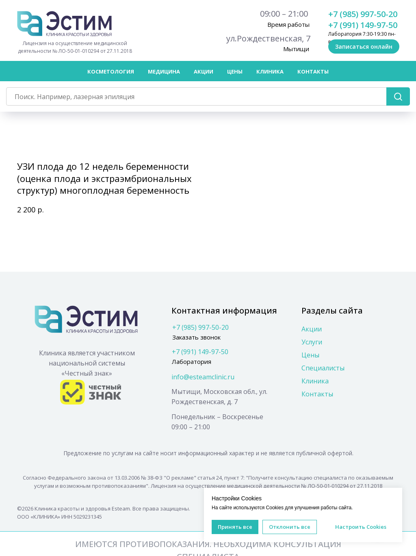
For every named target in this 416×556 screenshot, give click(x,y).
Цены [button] (235, 71)
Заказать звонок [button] (196, 337)
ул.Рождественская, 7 (268, 38)
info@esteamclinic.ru (202, 376)
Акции (203, 71)
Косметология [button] (110, 71)
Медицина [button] (164, 71)
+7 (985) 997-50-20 (362, 14)
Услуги (311, 341)
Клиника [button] (270, 71)
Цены (310, 354)
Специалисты (322, 367)
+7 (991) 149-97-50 (362, 24)
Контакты (313, 71)
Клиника (315, 380)
